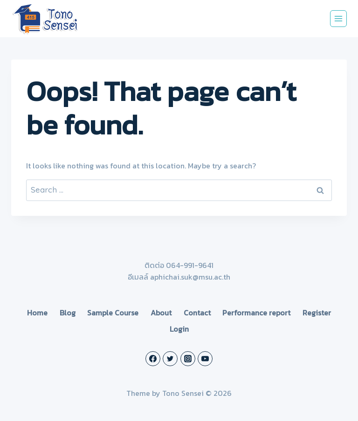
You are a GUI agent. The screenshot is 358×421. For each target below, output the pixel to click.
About (161, 312)
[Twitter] (170, 358)
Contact (197, 312)
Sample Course (112, 312)
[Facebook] (152, 358)
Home (37, 312)
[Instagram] (187, 358)
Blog (68, 312)
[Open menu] (338, 18)
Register (317, 312)
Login (179, 328)
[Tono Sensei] (46, 18)
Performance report (256, 312)
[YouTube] (205, 358)
